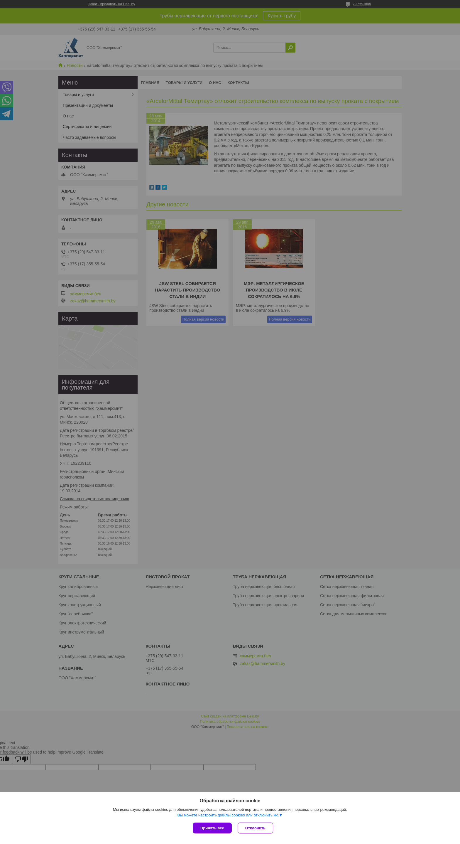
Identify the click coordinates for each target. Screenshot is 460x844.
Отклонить (255, 828)
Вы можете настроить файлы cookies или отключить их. (228, 815)
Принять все (212, 828)
